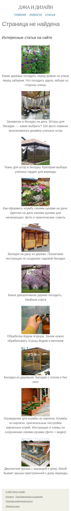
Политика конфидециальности (19, 501)
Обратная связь (13, 506)
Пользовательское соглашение (29, 497)
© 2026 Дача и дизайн (15, 492)
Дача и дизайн (35, 7)
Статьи (50, 14)
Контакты (10, 497)
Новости (36, 14)
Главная (20, 14)
